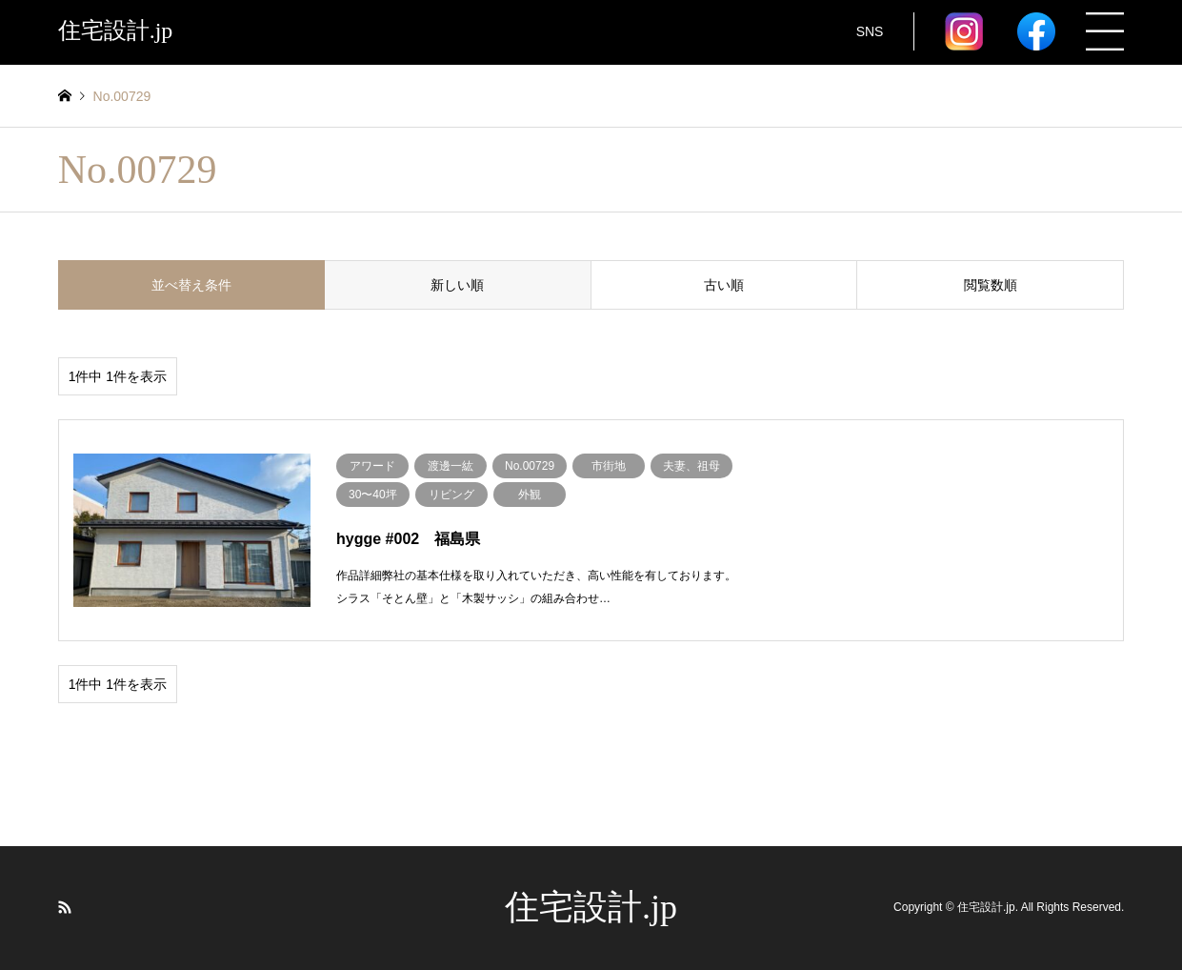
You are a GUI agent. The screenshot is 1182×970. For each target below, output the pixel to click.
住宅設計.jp (591, 907)
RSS (64, 907)
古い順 (724, 285)
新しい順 (457, 285)
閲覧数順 (990, 285)
